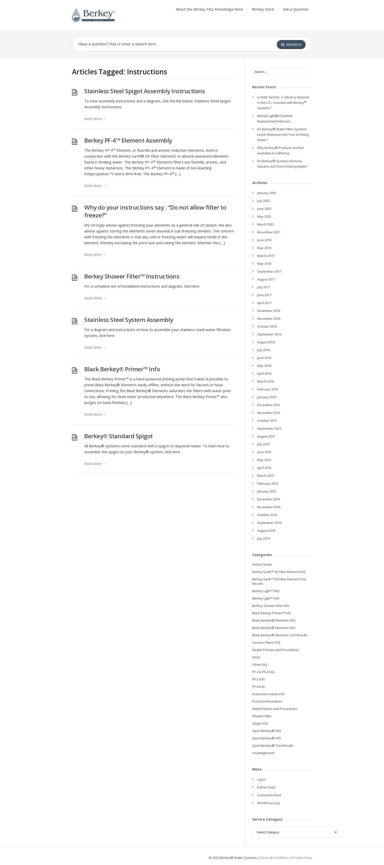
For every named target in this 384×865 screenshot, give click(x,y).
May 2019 (264, 248)
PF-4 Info (258, 686)
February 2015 (267, 483)
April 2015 (264, 468)
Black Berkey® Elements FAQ (273, 620)
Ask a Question (295, 9)
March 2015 (265, 475)
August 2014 (266, 530)
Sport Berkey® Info (266, 738)
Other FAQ (259, 664)
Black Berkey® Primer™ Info (122, 369)
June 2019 (264, 240)
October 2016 (267, 326)
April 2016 (264, 373)
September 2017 (269, 271)
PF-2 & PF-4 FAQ (263, 672)
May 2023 (264, 216)
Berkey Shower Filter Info (270, 605)
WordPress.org (268, 803)
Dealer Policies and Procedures (275, 650)
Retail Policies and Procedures (274, 708)
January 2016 (266, 397)
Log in (261, 779)
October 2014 (267, 515)
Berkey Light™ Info (265, 598)
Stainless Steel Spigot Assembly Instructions (144, 91)
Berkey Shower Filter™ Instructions (131, 276)
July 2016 (263, 350)
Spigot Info (260, 723)
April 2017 (264, 303)
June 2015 (264, 452)
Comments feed (269, 795)
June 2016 (264, 358)
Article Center (262, 564)
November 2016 (268, 318)
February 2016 (267, 389)
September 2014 (269, 522)
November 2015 (268, 413)
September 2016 (269, 334)
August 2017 (266, 279)
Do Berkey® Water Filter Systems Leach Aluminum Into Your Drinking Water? (282, 134)
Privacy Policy (302, 857)
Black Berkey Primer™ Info (271, 613)
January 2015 (266, 491)
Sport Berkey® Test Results (272, 745)
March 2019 (265, 255)
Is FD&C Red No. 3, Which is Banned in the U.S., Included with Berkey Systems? (283, 102)
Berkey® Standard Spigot (118, 436)
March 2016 (265, 381)
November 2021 (268, 232)
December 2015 (268, 405)
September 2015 (269, 428)
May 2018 (264, 263)
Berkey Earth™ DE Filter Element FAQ (279, 572)
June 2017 (264, 295)
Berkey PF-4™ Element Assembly (128, 140)
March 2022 (265, 224)
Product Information (267, 701)
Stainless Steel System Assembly (128, 320)
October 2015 (267, 420)
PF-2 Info (258, 679)
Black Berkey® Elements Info (273, 627)
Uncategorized (263, 753)
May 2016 (264, 365)
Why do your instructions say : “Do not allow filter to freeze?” (155, 211)
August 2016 (266, 342)
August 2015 (266, 436)
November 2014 (268, 507)
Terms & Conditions (274, 857)
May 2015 (264, 460)
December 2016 (268, 310)
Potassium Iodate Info (268, 694)
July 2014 (263, 538)
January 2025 (266, 193)
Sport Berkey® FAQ (266, 731)
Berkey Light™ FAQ (265, 591)
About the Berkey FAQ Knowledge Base (209, 9)
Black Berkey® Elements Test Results (280, 635)
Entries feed (266, 787)
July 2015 (263, 444)
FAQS (256, 657)
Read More (95, 118)
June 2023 (264, 208)
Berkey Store (263, 9)
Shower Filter (262, 716)
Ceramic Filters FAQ (266, 642)
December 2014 (268, 499)
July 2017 (263, 287)
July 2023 (263, 201)
